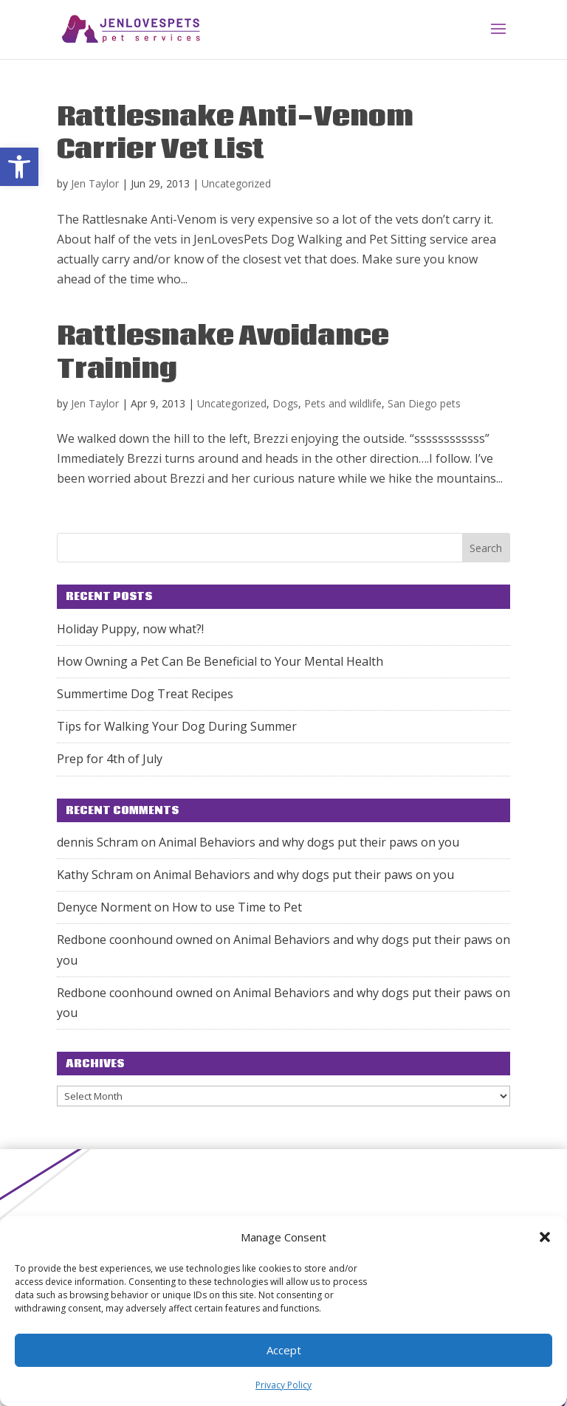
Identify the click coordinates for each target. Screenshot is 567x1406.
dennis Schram (97, 842)
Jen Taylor (95, 183)
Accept (284, 1350)
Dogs (285, 403)
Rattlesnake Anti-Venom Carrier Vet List (235, 134)
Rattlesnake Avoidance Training (223, 353)
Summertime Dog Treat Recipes (145, 694)
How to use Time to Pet (237, 907)
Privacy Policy (283, 1385)
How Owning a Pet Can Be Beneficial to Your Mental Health (220, 661)
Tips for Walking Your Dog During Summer (177, 726)
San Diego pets (424, 403)
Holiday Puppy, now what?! (130, 629)
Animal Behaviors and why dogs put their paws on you (309, 842)
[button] (19, 167)
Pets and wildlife (343, 403)
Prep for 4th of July (109, 759)
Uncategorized (236, 183)
